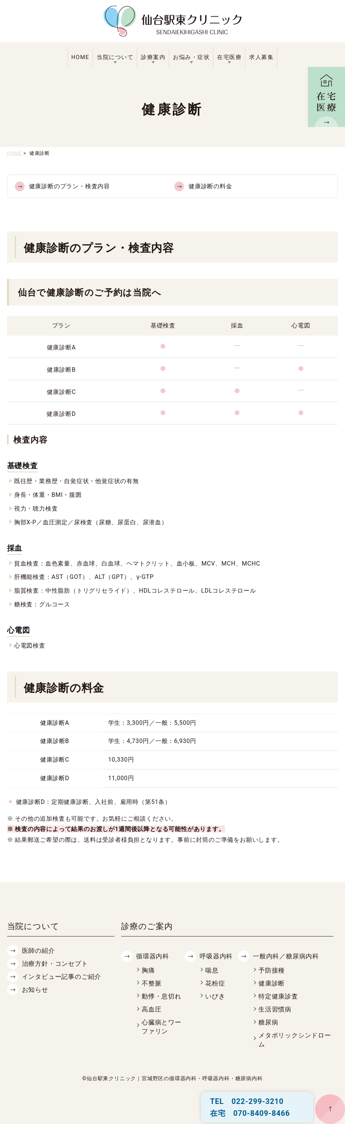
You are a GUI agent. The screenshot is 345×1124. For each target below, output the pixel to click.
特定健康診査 (278, 996)
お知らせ (35, 989)
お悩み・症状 (191, 57)
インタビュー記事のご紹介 (61, 976)
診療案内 (153, 57)
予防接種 (271, 970)
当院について (115, 57)
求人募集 (261, 57)
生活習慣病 (274, 1009)
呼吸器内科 (216, 956)
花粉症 (215, 983)
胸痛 (148, 970)
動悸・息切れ (161, 996)
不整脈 (151, 983)
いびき (215, 996)
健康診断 (271, 983)
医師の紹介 (38, 950)
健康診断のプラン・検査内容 (69, 186)
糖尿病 (268, 1022)
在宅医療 (229, 57)
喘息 (212, 970)
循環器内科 (152, 956)
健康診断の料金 (210, 186)
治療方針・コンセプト (55, 963)
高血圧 (151, 1009)
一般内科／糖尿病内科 (286, 956)
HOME (80, 57)
